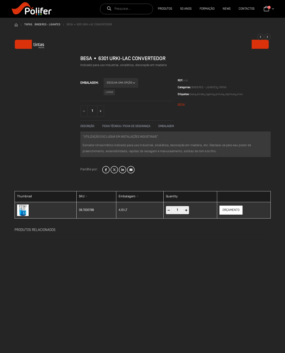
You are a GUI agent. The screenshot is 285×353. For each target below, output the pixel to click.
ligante (210, 94)
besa (193, 94)
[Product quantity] (92, 111)
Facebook (106, 169)
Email (131, 169)
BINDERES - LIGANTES (204, 87)
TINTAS (222, 87)
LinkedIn (122, 169)
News (227, 8)
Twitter (114, 169)
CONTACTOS (247, 8)
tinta (240, 94)
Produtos (165, 8)
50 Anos (186, 8)
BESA (181, 104)
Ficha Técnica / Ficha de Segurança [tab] (126, 126)
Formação (207, 8)
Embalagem (89, 83)
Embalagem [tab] (166, 126)
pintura (219, 94)
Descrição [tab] (87, 126)
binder (200, 94)
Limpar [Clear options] (109, 92)
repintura (230, 94)
